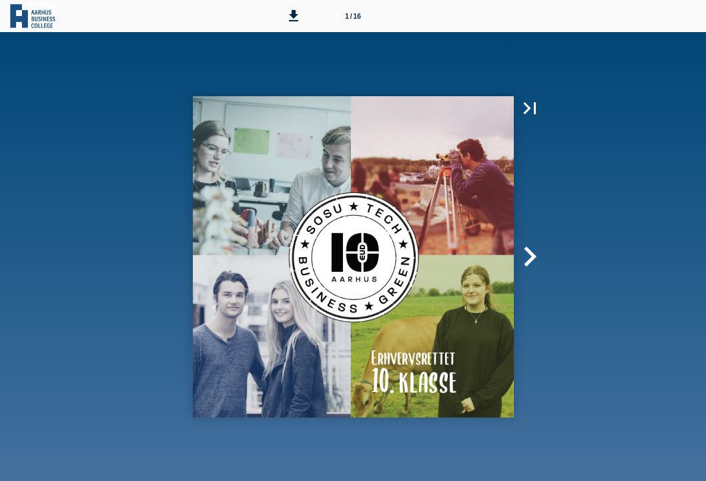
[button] (294, 16)
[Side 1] (353, 16)
